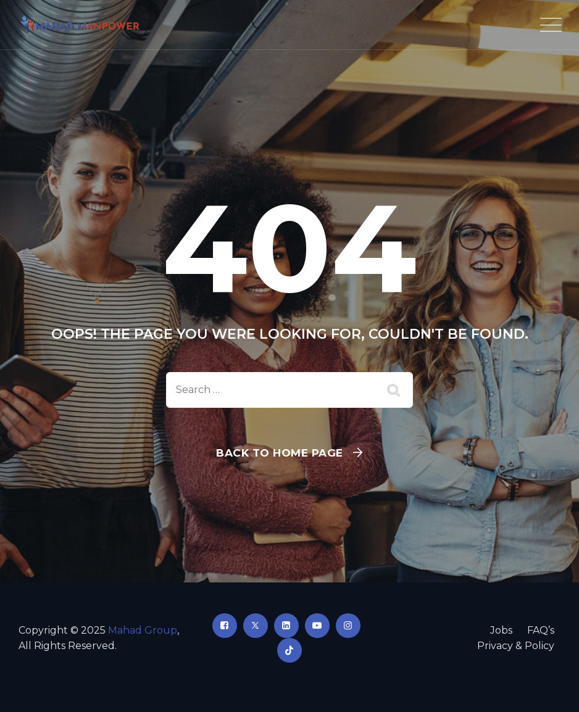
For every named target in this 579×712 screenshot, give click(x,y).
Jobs (501, 630)
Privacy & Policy (515, 646)
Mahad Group (142, 630)
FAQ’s (540, 630)
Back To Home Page (279, 453)
